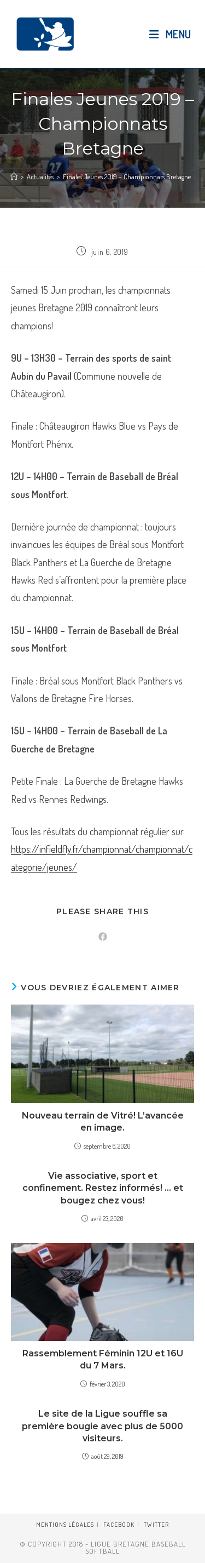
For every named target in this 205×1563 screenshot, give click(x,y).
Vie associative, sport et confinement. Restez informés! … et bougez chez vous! (102, 1188)
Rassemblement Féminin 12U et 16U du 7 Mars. (102, 1359)
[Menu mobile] (170, 34)
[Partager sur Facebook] (103, 937)
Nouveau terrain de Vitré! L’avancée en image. (103, 1121)
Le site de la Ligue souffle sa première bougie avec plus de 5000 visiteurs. (102, 1426)
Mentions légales (65, 1524)
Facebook (118, 1524)
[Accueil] (13, 176)
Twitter (156, 1524)
